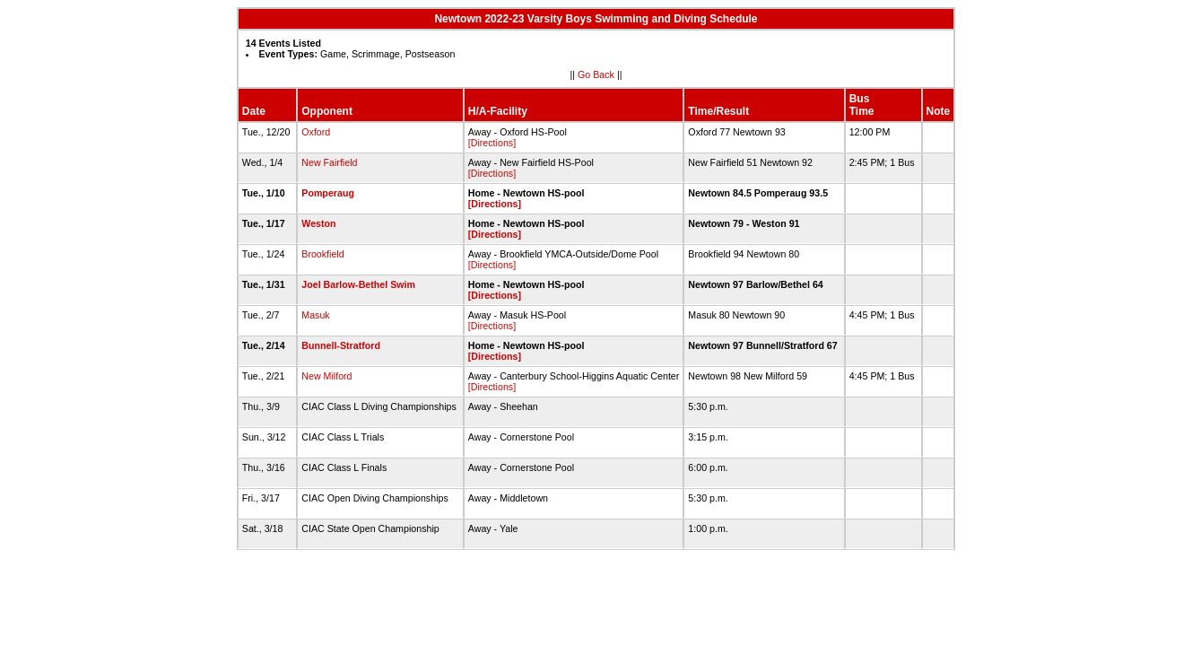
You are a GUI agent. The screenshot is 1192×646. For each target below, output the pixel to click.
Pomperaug (327, 193)
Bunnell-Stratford (340, 345)
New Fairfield (329, 162)
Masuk (315, 315)
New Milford (326, 376)
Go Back (596, 74)
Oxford (315, 132)
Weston (318, 223)
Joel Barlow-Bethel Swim (358, 284)
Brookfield (322, 254)
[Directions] (492, 142)
